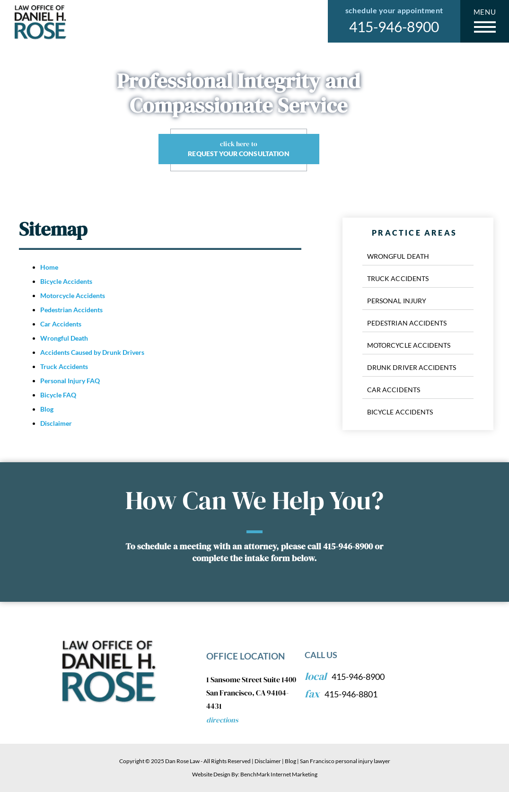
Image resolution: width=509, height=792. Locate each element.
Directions (222, 720)
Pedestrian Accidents (71, 310)
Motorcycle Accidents (72, 295)
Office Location (245, 656)
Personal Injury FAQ (70, 381)
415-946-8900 (394, 26)
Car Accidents (60, 324)
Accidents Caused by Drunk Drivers (92, 352)
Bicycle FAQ (58, 395)
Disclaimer (56, 423)
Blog (46, 409)
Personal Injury (396, 301)
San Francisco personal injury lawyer (345, 761)
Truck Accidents (64, 366)
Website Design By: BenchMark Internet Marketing (254, 774)
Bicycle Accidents (66, 281)
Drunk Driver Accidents (411, 367)
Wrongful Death (64, 338)
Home (49, 267)
